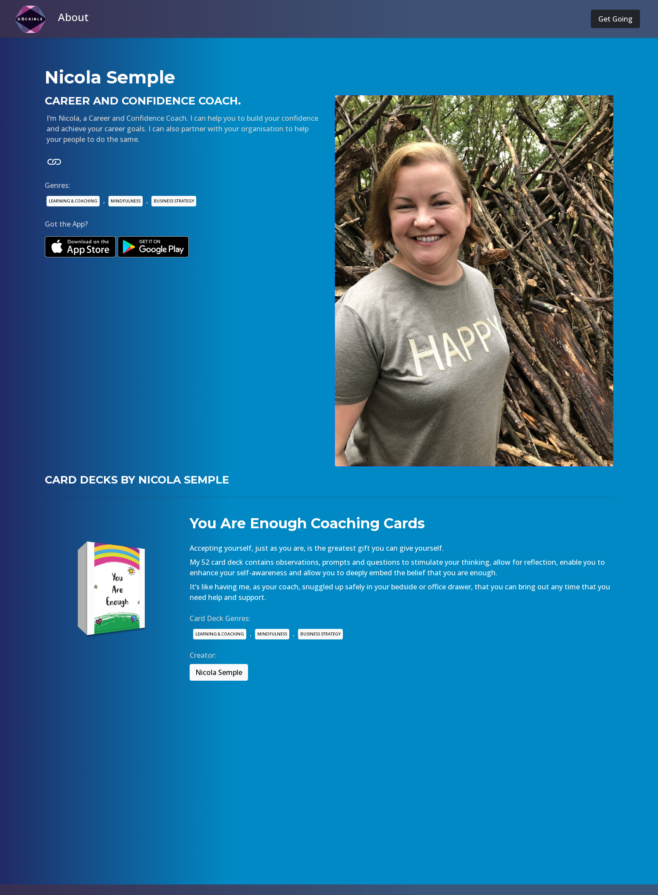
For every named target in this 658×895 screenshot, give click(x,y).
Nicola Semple (218, 672)
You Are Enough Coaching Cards (307, 523)
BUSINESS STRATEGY (174, 201)
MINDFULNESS (125, 201)
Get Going (615, 19)
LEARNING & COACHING (73, 201)
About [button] (73, 17)
